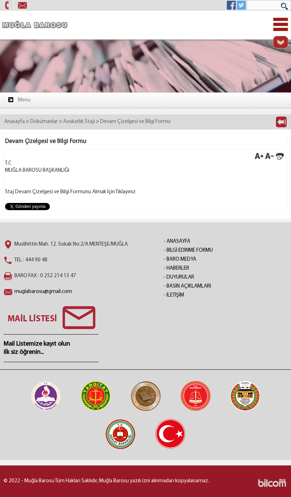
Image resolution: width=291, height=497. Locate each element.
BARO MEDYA (181, 259)
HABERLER (177, 268)
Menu (18, 99)
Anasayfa (14, 121)
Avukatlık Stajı (79, 121)
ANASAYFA (178, 241)
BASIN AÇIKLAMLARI (188, 286)
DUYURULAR (180, 277)
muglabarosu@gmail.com (43, 291)
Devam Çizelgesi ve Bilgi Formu (135, 121)
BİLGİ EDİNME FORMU (189, 250)
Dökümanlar (44, 121)
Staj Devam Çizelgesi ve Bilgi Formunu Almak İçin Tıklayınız (70, 192)
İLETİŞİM (175, 295)
